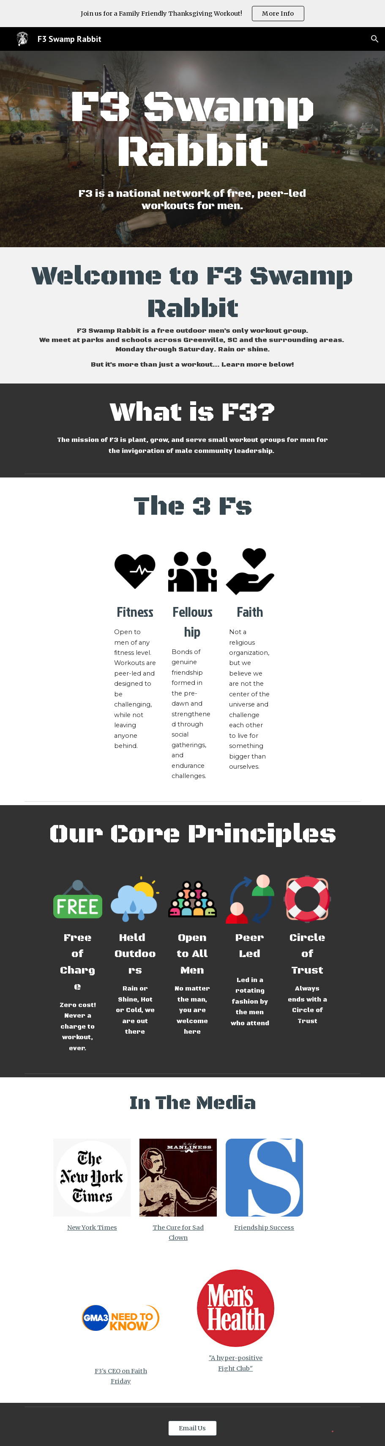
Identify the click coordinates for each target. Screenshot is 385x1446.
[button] (375, 39)
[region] (192, 13)
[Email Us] (192, 1428)
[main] (192, 131)
